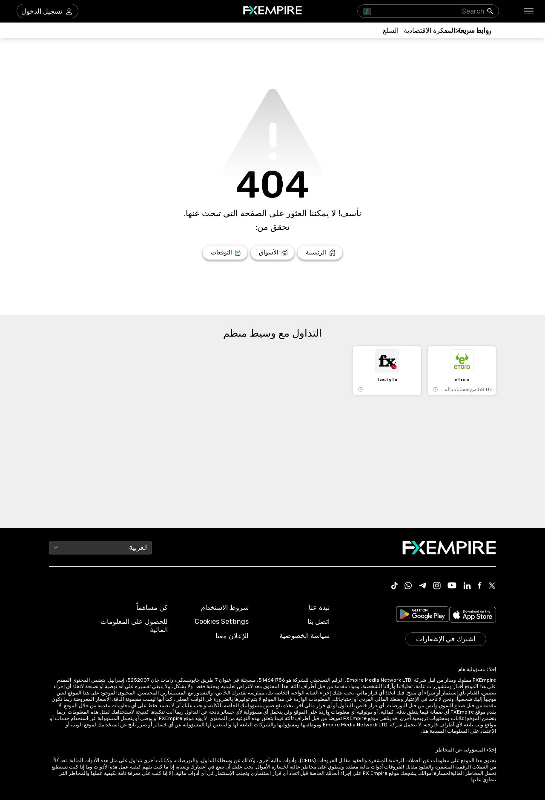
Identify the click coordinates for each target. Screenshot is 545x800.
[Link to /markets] (273, 253)
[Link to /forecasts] (225, 253)
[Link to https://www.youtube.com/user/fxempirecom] (451, 586)
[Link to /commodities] (391, 30)
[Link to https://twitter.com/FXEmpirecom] (492, 586)
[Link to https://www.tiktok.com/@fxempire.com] (394, 586)
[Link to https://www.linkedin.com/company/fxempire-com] (467, 586)
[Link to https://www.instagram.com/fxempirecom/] (437, 586)
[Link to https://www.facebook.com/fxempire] (480, 586)
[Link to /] (320, 253)
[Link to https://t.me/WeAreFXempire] (422, 586)
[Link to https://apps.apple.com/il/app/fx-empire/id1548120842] (472, 615)
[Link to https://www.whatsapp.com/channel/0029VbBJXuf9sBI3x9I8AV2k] (408, 586)
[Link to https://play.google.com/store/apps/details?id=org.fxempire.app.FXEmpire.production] (422, 615)
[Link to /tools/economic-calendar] (429, 30)
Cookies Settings (222, 621)
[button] (529, 11)
